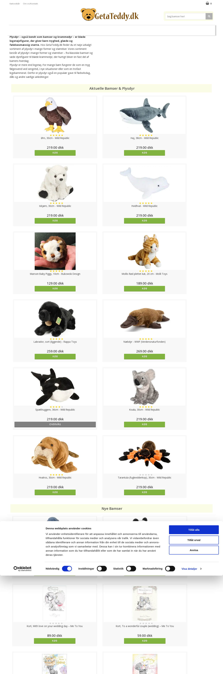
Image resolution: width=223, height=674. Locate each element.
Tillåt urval (194, 638)
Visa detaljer (189, 667)
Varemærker (151, 28)
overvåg (35, 288)
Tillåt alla (193, 628)
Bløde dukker (81, 29)
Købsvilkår (15, 3)
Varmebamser (102, 29)
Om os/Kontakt (30, 3)
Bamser (48, 28)
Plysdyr (64, 28)
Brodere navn (174, 28)
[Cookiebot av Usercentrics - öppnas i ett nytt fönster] (22, 667)
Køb (35, 152)
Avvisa (194, 648)
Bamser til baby (127, 28)
